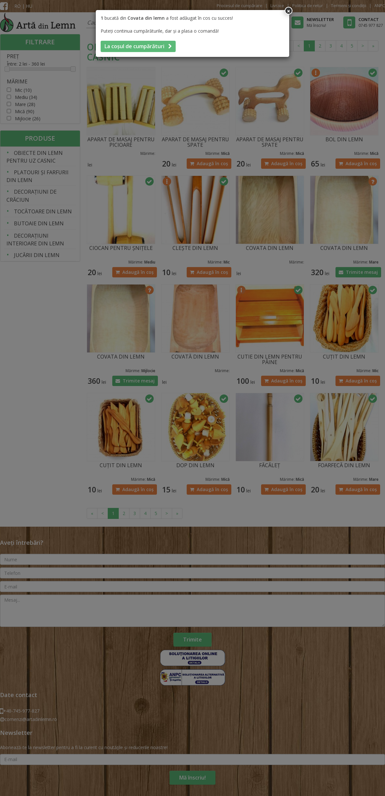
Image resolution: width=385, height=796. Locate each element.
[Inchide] (288, 11)
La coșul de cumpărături (138, 46)
